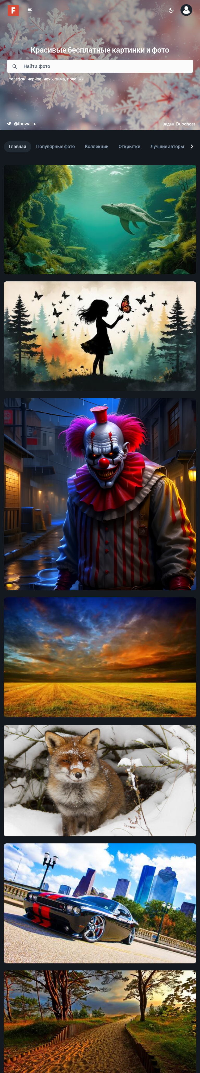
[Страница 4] (92, 1021)
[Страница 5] (110, 1021)
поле (71, 78)
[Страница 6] (128, 1021)
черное (34, 78)
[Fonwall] (13, 14)
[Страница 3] (75, 1021)
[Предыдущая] (28, 1021)
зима (60, 78)
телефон (17, 78)
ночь (48, 78)
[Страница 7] (145, 1021)
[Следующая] (173, 1021)
